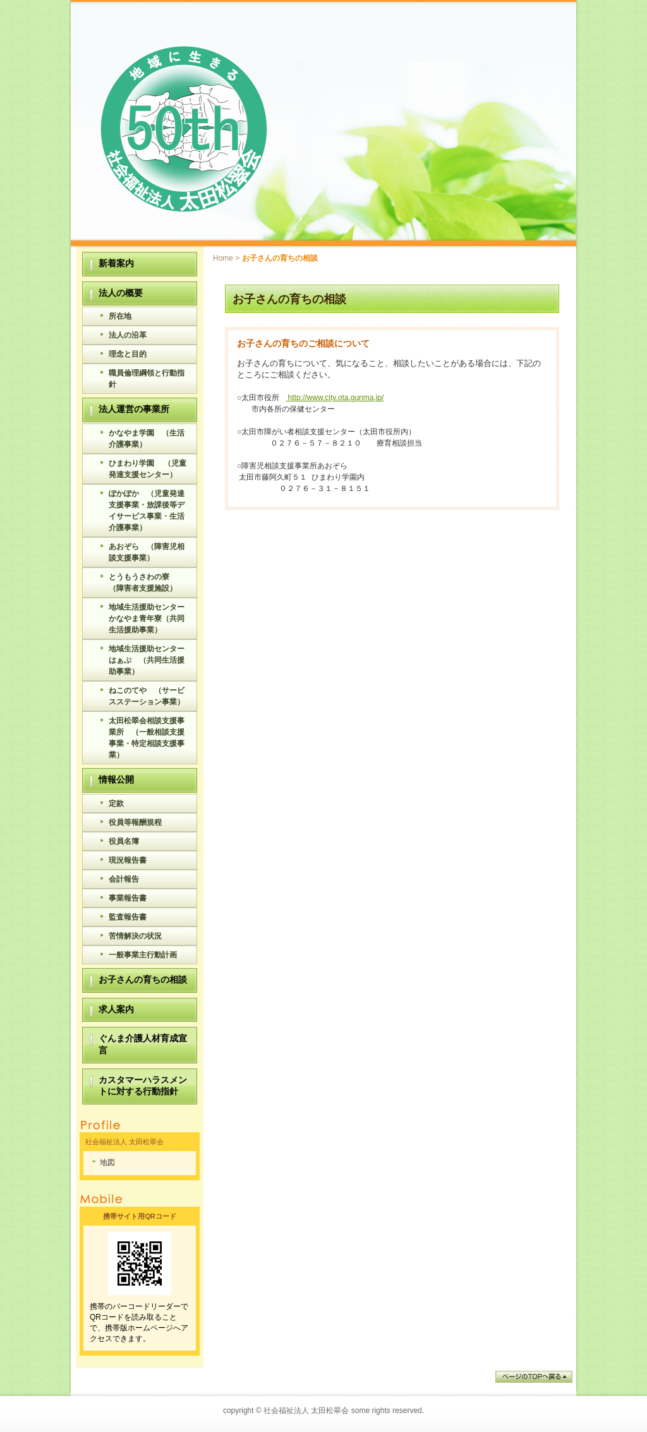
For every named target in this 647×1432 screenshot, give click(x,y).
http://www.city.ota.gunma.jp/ (335, 397)
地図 (107, 1162)
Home (223, 258)
